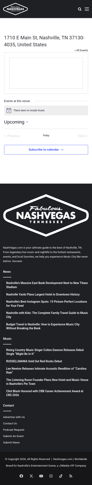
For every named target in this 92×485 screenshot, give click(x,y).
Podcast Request (13, 429)
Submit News (11, 442)
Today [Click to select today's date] (46, 135)
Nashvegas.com (62, 459)
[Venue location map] (46, 73)
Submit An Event (13, 436)
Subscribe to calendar (44, 149)
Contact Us (10, 423)
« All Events (81, 50)
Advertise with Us (14, 417)
